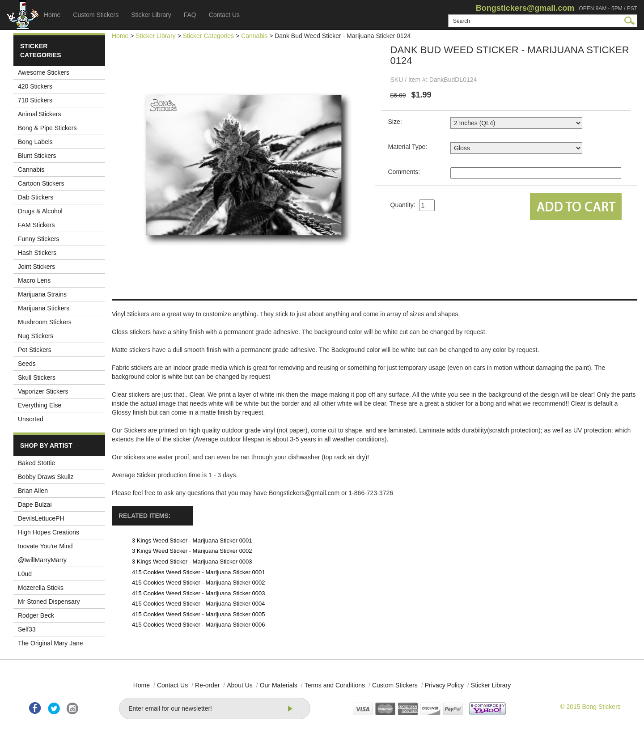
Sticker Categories (208, 35)
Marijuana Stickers (43, 308)
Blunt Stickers (37, 155)
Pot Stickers (34, 349)
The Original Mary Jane (50, 643)
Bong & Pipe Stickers (47, 127)
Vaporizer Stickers (43, 391)
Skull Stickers (36, 377)
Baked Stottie (36, 462)
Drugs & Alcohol (40, 211)
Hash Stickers (37, 252)
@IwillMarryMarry (42, 560)
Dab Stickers (35, 197)
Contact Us (224, 14)
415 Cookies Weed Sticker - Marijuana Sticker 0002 (198, 582)
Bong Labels (35, 141)
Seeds (27, 363)
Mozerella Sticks (41, 587)
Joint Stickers (36, 266)
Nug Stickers (35, 335)
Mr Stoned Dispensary (49, 601)
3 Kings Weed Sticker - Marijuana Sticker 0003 (192, 561)
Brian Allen (33, 490)
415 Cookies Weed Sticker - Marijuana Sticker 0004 (198, 603)
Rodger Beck (36, 615)
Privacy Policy (444, 685)
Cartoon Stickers (41, 183)
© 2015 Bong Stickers (590, 706)
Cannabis (31, 169)
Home (52, 14)
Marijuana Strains (42, 294)
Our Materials (278, 685)
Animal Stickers (39, 114)
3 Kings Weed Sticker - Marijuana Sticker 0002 (192, 550)
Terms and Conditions (335, 685)
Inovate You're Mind (45, 546)
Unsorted (30, 419)
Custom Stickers (96, 14)
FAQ (190, 14)
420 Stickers (35, 86)
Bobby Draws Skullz (46, 476)
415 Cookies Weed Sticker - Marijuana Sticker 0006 (198, 624)
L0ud (25, 573)
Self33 (27, 629)
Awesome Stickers (43, 72)
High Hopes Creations (48, 532)
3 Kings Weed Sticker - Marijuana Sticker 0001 (192, 540)
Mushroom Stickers (45, 322)
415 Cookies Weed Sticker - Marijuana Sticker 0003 (198, 593)
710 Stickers (35, 100)
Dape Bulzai (35, 504)
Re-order (207, 685)
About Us (240, 685)
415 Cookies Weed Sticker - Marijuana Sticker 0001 (198, 572)
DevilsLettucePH (41, 518)
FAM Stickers (36, 225)
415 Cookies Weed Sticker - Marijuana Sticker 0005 (198, 614)
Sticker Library (151, 14)
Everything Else (39, 405)
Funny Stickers (38, 238)
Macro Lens (34, 280)
